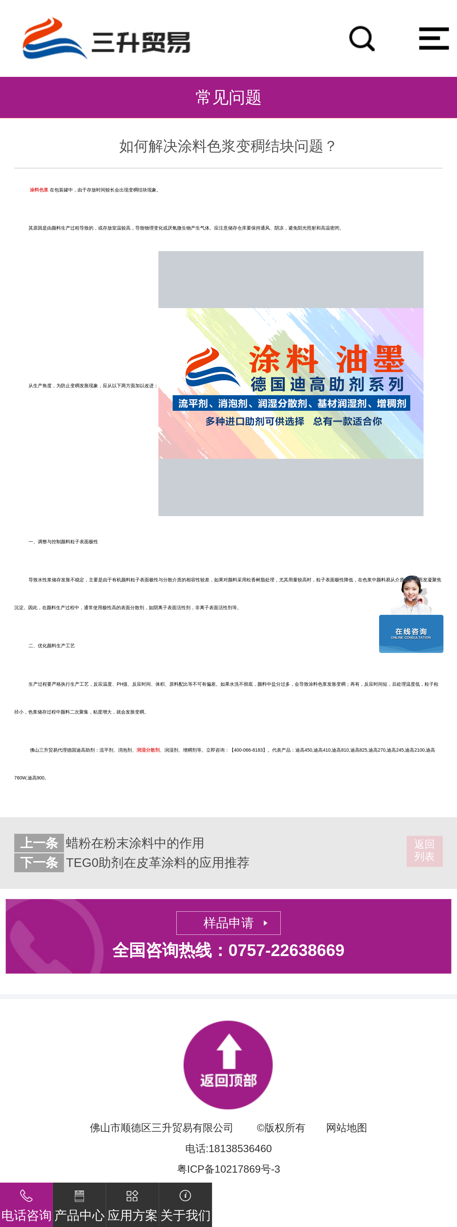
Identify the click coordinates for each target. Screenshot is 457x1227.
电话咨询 (26, 1202)
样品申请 (228, 923)
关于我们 (185, 1202)
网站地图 (346, 1128)
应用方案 (132, 1202)
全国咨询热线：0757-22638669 (228, 950)
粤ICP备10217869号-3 (228, 1169)
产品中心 (79, 1202)
